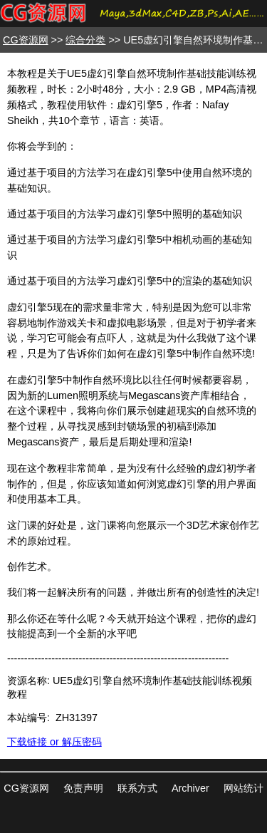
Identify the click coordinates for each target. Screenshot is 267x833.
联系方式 (137, 788)
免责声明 (83, 788)
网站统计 (243, 788)
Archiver (190, 788)
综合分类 (85, 40)
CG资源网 (25, 40)
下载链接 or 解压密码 (54, 741)
